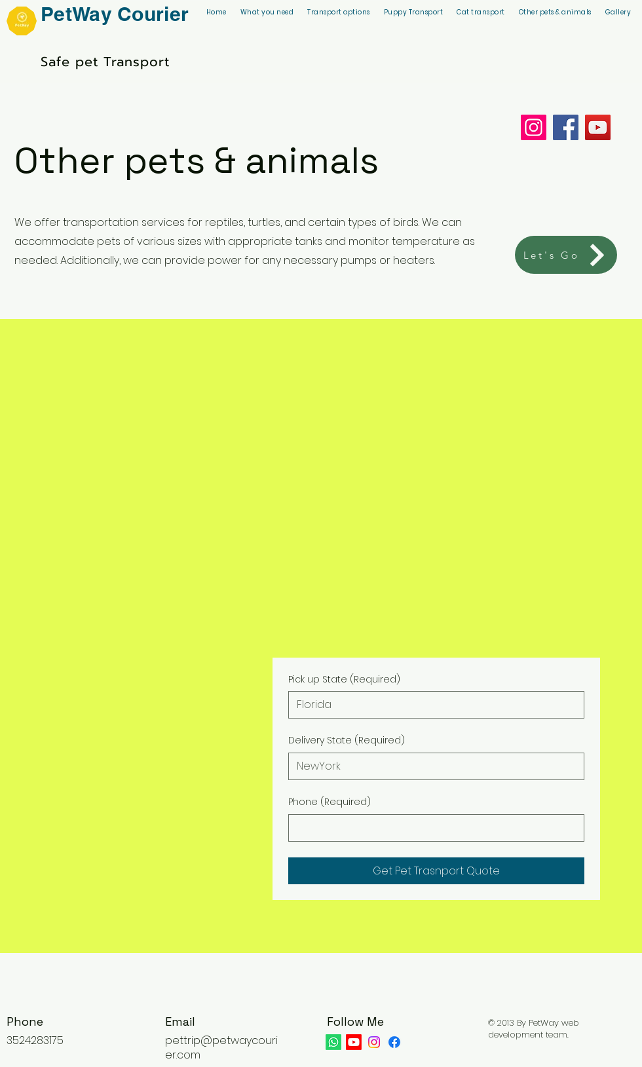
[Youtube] (354, 1042)
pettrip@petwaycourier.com (221, 1047)
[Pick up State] (432, 705)
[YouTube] (598, 127)
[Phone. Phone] (432, 828)
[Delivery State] (432, 766)
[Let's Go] (566, 255)
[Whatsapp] (333, 1042)
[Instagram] (533, 127)
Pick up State (344, 679)
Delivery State (346, 740)
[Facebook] (565, 127)
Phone (329, 802)
